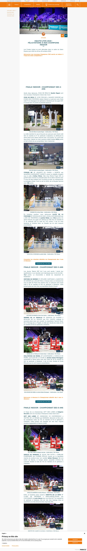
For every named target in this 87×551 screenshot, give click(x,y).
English (4, 533)
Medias (38, 4)
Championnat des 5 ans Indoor (43, 401)
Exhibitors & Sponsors (69, 5)
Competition (27, 4)
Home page (9, 10)
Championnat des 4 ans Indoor (43, 263)
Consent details (5, 545)
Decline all (75, 542)
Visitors (17, 4)
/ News (13, 10)
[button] (16, 4)
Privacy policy (15, 545)
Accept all (75, 539)
